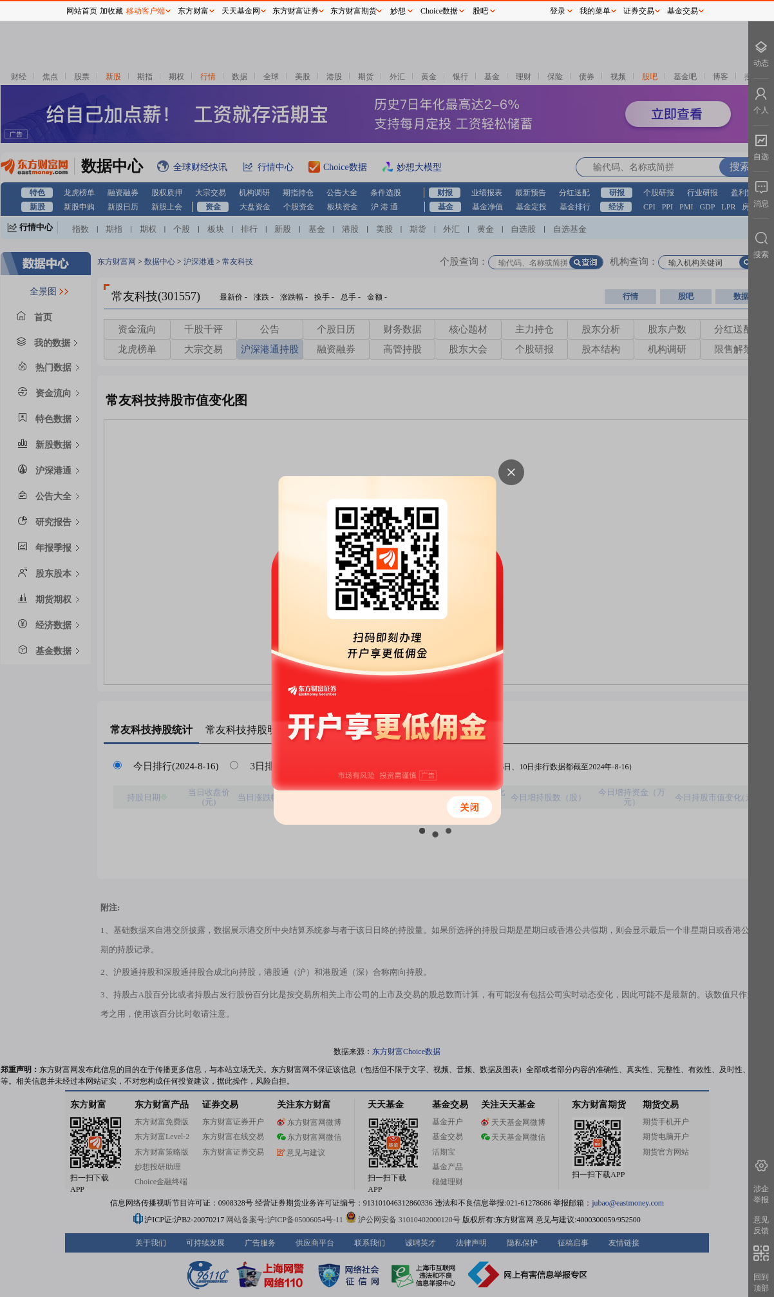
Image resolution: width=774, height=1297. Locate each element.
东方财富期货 (353, 10)
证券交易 (638, 10)
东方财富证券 (295, 10)
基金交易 (682, 10)
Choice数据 (439, 10)
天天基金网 (241, 10)
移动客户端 (145, 10)
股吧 (480, 10)
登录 (557, 10)
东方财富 (193, 10)
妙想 (398, 10)
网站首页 (81, 10)
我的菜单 (595, 10)
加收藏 (111, 10)
